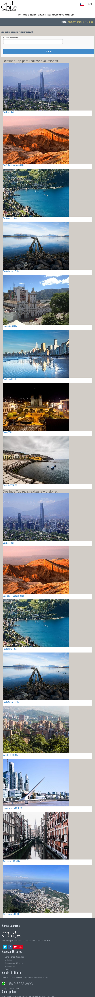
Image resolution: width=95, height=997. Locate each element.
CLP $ (90, 4)
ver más (47, 933)
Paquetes (27, 3)
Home (63, 15)
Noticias (8, 953)
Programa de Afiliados (14, 956)
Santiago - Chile (8, 104)
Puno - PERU (7, 424)
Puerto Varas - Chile (10, 210)
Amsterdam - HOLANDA (11, 853)
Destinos (34, 3)
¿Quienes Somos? (58, 3)
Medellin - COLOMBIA (10, 747)
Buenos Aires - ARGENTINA (12, 800)
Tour (21, 3)
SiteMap (8, 962)
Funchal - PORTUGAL (10, 477)
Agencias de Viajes (44, 3)
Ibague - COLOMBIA (10, 318)
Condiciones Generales (14, 949)
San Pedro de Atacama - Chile (13, 157)
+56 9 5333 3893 (20, 976)
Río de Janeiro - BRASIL (11, 906)
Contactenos (70, 3)
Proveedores (10, 959)
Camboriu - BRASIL (10, 371)
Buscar (49, 44)
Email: (17, 995)
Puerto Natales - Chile (11, 263)
